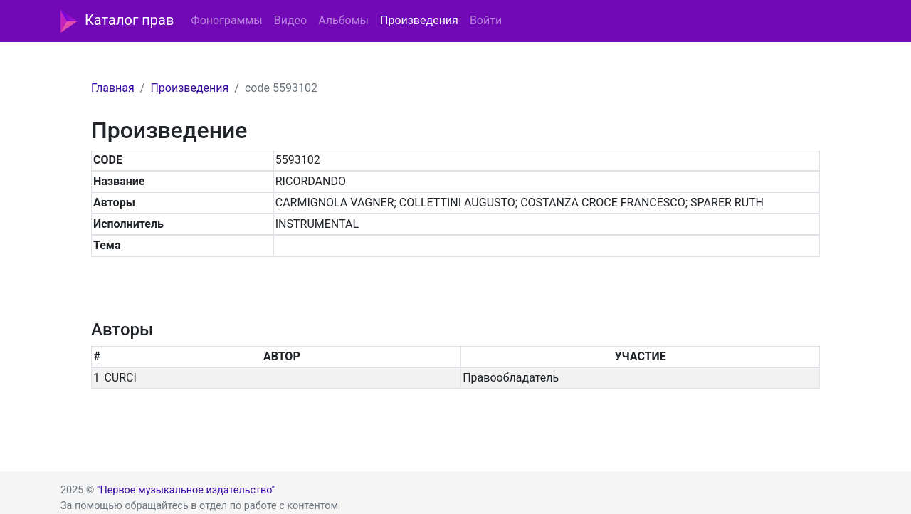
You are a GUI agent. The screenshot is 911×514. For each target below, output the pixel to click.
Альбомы (343, 20)
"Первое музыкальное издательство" (186, 490)
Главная (113, 88)
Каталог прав (117, 21)
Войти (486, 20)
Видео (290, 20)
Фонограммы (226, 20)
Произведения (419, 20)
